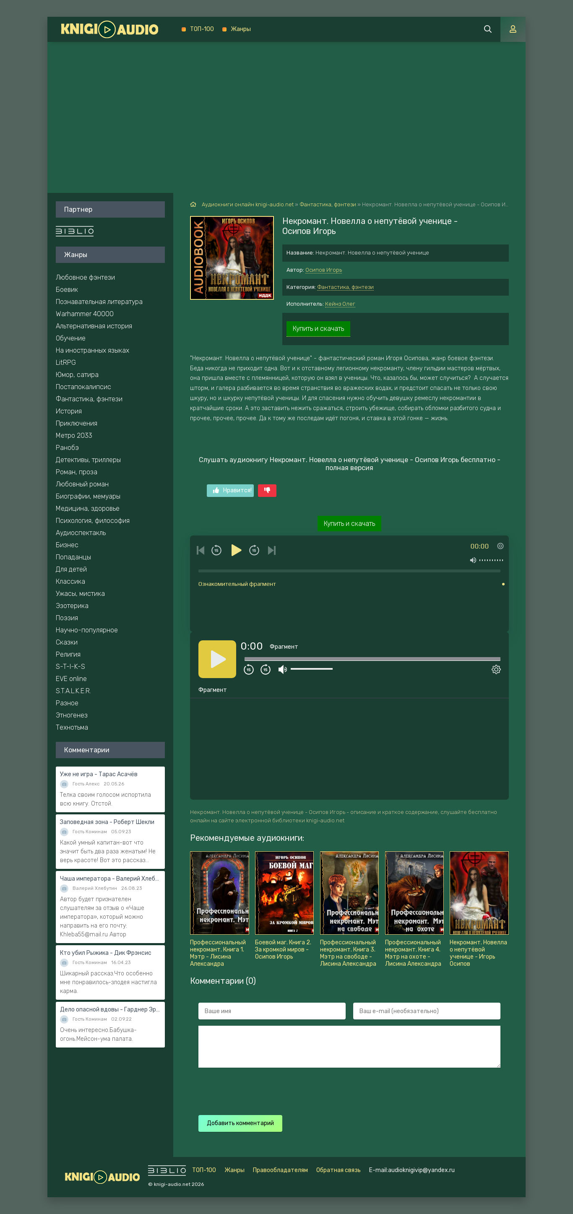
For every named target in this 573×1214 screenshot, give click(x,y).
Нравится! (232, 490)
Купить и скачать (318, 329)
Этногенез (72, 715)
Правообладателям (280, 1170)
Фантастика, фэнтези (345, 287)
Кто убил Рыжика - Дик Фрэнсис (105, 953)
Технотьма (72, 727)
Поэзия (67, 618)
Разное (67, 703)
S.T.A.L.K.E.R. (73, 691)
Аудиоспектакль (81, 533)
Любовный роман (82, 484)
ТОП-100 (202, 29)
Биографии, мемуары (88, 496)
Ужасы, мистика (80, 594)
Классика (70, 581)
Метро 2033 (74, 435)
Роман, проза (76, 472)
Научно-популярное (87, 630)
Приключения (76, 423)
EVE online (71, 679)
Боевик (67, 290)
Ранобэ (67, 448)
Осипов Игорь (323, 270)
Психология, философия (93, 521)
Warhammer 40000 (85, 314)
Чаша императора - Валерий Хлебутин (110, 878)
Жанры (241, 29)
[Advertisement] (286, 105)
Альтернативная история (94, 326)
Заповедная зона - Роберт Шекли (107, 822)
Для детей (71, 569)
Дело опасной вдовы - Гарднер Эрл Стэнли (110, 1009)
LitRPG (66, 363)
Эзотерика (72, 606)
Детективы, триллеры (88, 460)
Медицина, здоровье (88, 508)
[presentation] (346, 1090)
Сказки (67, 642)
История (69, 411)
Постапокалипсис (83, 387)
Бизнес (67, 545)
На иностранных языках (92, 350)
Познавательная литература (99, 302)
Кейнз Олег (340, 304)
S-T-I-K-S (70, 667)
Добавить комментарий (240, 1123)
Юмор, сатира (77, 375)
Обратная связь (338, 1170)
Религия (68, 654)
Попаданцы (73, 557)
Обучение (71, 338)
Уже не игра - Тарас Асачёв (99, 774)
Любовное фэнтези (85, 277)
